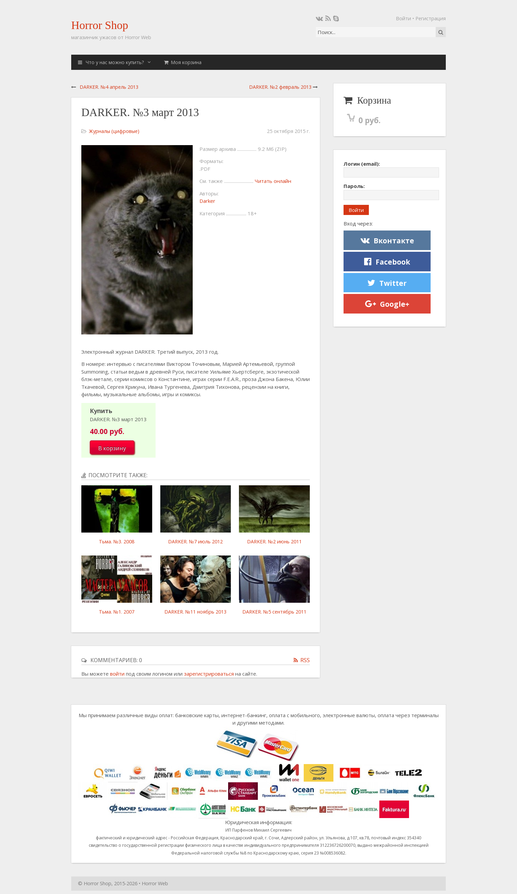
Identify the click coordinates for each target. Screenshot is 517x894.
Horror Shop (99, 25)
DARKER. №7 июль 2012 (195, 541)
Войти (403, 18)
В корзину (112, 448)
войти (117, 673)
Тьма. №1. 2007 (116, 611)
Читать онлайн (273, 181)
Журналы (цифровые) (114, 131)
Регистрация (430, 18)
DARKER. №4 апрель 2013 (109, 87)
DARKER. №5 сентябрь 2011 (274, 611)
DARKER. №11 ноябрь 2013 (195, 611)
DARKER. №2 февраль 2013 (280, 87)
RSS (305, 660)
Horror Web (155, 883)
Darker (207, 200)
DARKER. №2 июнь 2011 (274, 541)
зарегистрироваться (209, 673)
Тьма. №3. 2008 (116, 541)
